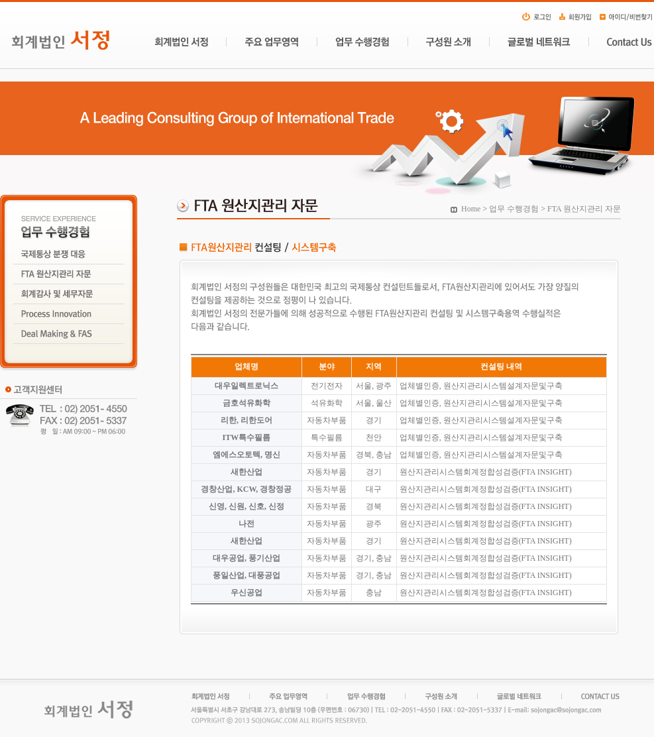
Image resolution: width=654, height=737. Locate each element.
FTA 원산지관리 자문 (584, 208)
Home (470, 208)
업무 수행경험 (514, 208)
